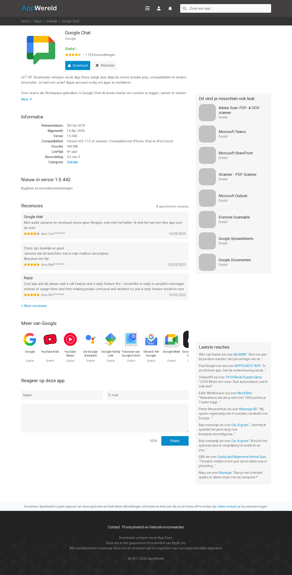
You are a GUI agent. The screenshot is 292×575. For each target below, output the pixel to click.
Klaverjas (225, 473)
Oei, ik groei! (239, 425)
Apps (38, 21)
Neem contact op (229, 506)
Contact (114, 527)
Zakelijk (51, 21)
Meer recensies (35, 306)
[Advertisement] (233, 58)
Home (25, 21)
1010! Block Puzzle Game (244, 377)
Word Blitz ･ (245, 393)
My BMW (240, 354)
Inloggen (159, 8)
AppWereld (39, 8)
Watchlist (170, 8)
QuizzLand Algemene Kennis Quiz (241, 457)
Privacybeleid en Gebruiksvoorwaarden (153, 527)
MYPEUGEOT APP (248, 366)
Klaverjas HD (248, 409)
